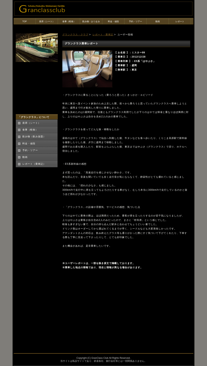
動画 (157, 21)
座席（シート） (47, 21)
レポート (179, 21)
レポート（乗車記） (34, 164)
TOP (24, 21)
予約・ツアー (135, 21)
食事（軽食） (69, 21)
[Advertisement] (95, 306)
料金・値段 (113, 21)
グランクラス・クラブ (75, 34)
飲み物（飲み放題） (34, 136)
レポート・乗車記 (103, 34)
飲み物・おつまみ (91, 21)
